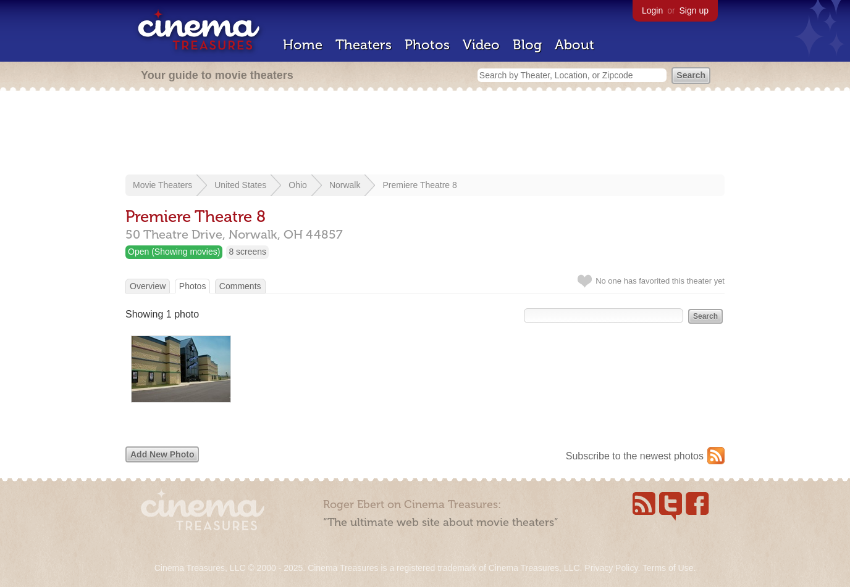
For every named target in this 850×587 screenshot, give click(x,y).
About (574, 44)
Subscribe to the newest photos (635, 456)
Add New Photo (162, 454)
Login (652, 10)
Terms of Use (667, 568)
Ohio (297, 185)
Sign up (694, 10)
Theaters (363, 44)
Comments (240, 286)
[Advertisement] (425, 134)
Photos (427, 44)
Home (302, 44)
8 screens (247, 252)
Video (481, 44)
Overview (148, 286)
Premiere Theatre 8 (419, 185)
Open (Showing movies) (174, 252)
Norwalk (345, 185)
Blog (527, 44)
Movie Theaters (162, 185)
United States (240, 185)
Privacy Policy (611, 568)
